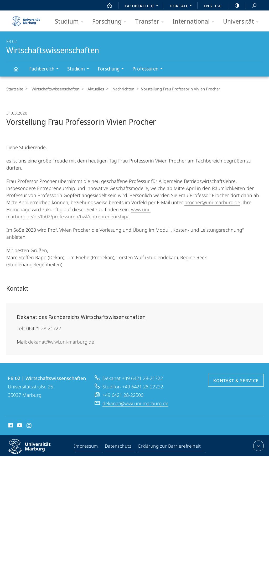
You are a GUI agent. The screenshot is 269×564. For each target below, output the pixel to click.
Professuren (149, 69)
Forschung (111, 21)
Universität (242, 21)
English (213, 5)
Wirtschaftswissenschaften (19, 71)
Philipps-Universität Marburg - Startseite (26, 19)
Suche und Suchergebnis (251, 5)
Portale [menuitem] (182, 6)
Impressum (86, 447)
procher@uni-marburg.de (212, 202)
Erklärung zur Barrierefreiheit (169, 447)
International (195, 21)
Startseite (14, 88)
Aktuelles (93, 88)
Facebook (10, 426)
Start (106, 5)
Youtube (19, 426)
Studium (71, 21)
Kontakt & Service (235, 380)
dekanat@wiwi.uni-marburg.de (61, 342)
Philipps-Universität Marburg (34, 450)
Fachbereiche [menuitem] (143, 6)
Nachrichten (119, 88)
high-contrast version (234, 5)
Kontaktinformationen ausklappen (257, 446)
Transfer (151, 21)
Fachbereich (45, 69)
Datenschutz (118, 447)
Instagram (29, 426)
